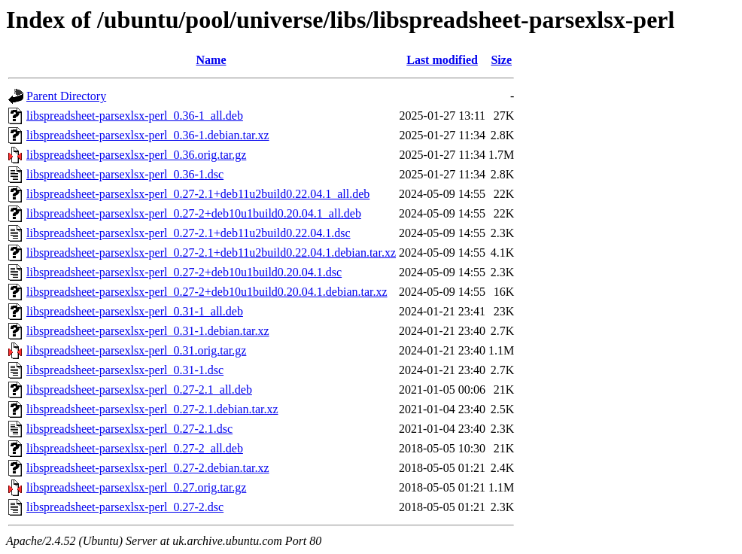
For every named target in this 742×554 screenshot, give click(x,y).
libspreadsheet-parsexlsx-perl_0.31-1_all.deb (134, 311)
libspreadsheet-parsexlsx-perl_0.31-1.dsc (125, 370)
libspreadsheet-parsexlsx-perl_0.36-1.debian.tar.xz (147, 135)
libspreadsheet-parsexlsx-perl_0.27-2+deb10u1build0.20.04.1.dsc (184, 272)
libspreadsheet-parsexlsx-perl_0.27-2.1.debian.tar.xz (152, 409)
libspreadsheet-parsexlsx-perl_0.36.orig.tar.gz (136, 154)
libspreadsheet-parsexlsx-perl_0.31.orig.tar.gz (136, 350)
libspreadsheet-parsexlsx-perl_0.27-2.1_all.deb (139, 389)
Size (501, 59)
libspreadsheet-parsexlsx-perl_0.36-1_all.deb (134, 115)
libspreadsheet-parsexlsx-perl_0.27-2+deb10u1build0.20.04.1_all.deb (193, 213)
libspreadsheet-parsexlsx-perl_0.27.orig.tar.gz (136, 487)
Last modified (442, 59)
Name (211, 59)
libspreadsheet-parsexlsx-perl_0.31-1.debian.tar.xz (147, 330)
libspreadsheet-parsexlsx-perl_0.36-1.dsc (125, 174)
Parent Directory (66, 96)
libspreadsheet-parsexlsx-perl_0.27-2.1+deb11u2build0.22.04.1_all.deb (197, 193)
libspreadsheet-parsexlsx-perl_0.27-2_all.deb (134, 448)
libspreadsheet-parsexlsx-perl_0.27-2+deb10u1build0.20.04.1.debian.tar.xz (207, 291)
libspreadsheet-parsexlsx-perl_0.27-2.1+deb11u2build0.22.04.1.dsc (188, 233)
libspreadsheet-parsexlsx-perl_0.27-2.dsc (125, 507)
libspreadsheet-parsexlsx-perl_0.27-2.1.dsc (129, 428)
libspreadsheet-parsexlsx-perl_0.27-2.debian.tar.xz (147, 467)
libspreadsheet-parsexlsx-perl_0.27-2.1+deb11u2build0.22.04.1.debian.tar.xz (211, 252)
